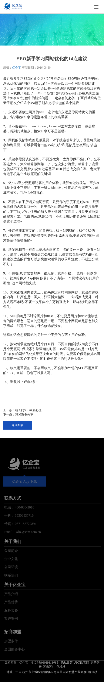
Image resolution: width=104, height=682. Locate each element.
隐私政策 (67, 662)
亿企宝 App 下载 (24, 493)
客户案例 (11, 636)
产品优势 (11, 619)
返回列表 (18, 425)
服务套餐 (11, 628)
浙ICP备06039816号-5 (44, 662)
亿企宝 (16, 67)
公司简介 (11, 568)
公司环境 (11, 584)
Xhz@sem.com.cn (28, 549)
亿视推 (61, 666)
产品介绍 (11, 611)
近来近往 (49, 666)
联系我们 (11, 593)
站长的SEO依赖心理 (28, 410)
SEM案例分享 (24, 414)
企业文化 (11, 576)
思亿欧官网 (81, 662)
